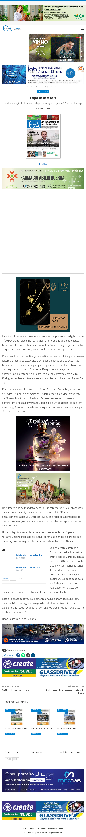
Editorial (11, 650)
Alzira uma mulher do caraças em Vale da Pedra (65, 692)
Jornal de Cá (43, 91)
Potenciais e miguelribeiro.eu (50, 832)
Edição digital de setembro (29, 555)
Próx (13, 579)
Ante (5, 579)
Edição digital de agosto (28, 566)
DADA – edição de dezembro (15, 690)
